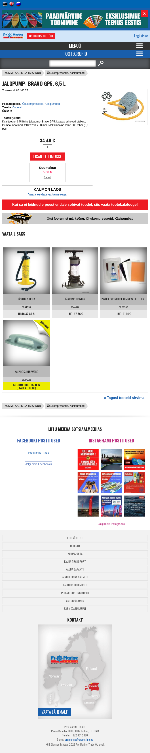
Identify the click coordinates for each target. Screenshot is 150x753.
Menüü (75, 45)
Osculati (17, 107)
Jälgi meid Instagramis (111, 524)
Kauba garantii (75, 569)
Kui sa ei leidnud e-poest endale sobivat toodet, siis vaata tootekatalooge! (75, 204)
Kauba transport (75, 561)
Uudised (75, 546)
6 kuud (47, 177)
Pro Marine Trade (38, 452)
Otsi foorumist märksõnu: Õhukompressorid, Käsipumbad (90, 218)
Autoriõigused (75, 601)
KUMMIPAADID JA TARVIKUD (22, 73)
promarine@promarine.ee (79, 739)
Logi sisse (141, 36)
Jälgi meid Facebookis (38, 464)
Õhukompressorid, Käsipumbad (66, 73)
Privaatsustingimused (75, 593)
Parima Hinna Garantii (75, 577)
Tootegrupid (75, 53)
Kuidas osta (75, 554)
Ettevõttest (75, 538)
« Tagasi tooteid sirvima (124, 398)
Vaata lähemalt (55, 712)
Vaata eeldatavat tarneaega (47, 194)
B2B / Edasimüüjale (75, 608)
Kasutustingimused (75, 585)
